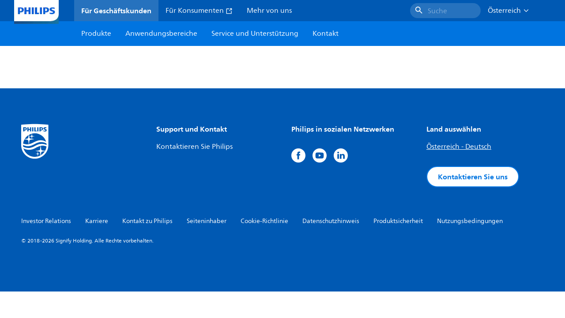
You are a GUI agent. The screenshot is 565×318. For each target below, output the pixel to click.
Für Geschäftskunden (116, 10)
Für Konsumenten (199, 10)
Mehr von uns (269, 10)
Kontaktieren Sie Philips (194, 146)
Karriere (96, 221)
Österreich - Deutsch (458, 146)
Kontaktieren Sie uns (473, 176)
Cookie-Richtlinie (264, 221)
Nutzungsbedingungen (470, 221)
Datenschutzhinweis (330, 221)
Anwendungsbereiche (161, 33)
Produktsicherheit (398, 221)
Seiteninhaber (206, 221)
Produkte (96, 33)
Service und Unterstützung (254, 33)
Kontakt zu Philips (147, 221)
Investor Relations (46, 221)
